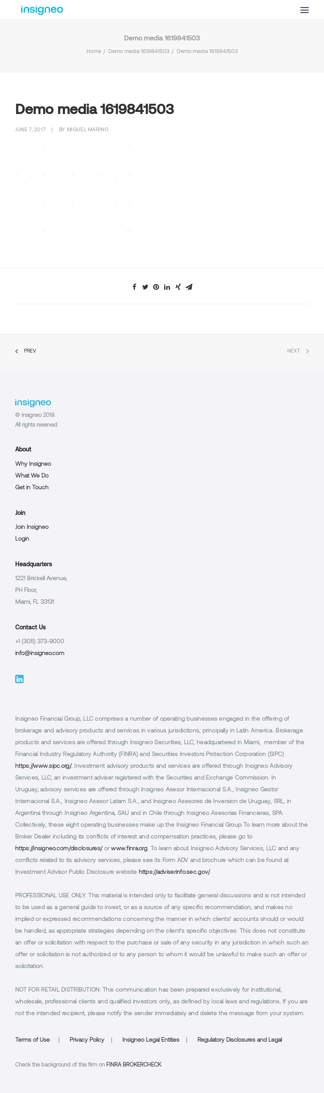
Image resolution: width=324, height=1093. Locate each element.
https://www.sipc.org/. (44, 766)
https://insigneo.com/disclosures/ (58, 849)
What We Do (32, 476)
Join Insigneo (32, 527)
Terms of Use (32, 1040)
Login (22, 539)
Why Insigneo (33, 464)
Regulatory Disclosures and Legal (239, 1040)
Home (93, 51)
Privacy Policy (87, 1040)
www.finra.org (129, 849)
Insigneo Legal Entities (150, 1040)
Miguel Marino (88, 130)
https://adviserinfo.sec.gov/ (174, 872)
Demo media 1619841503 (139, 51)
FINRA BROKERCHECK (133, 1065)
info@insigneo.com (39, 653)
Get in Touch (32, 488)
